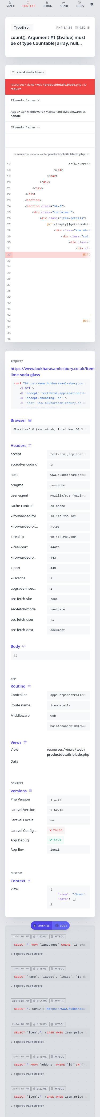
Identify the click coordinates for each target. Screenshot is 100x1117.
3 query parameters (27, 1074)
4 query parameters (27, 1042)
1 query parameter (26, 954)
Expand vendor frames (28, 72)
